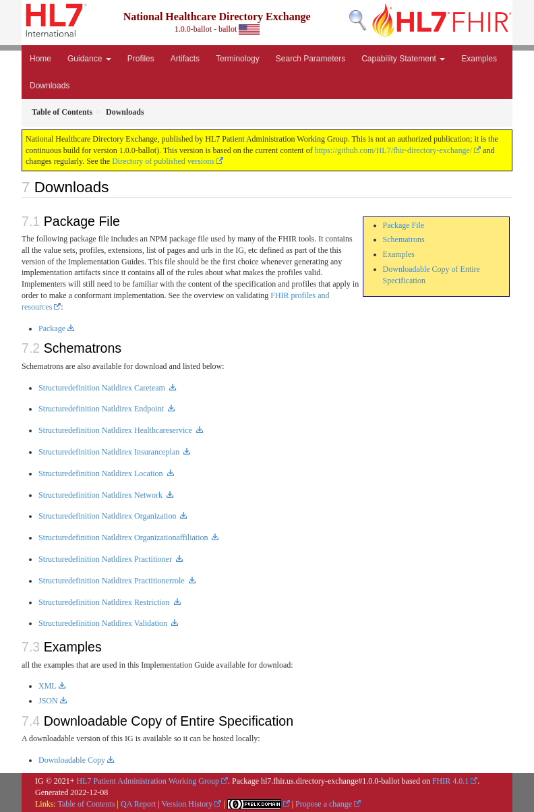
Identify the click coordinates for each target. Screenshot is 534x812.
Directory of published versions (163, 161)
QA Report (138, 804)
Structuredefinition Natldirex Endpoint (102, 408)
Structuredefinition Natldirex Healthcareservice (116, 430)
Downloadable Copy (71, 760)
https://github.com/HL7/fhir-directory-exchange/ (393, 150)
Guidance (89, 58)
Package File (404, 225)
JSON (48, 700)
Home (40, 58)
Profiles (140, 58)
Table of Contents (86, 804)
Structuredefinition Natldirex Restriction (105, 602)
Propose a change (323, 804)
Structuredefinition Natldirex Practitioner (106, 559)
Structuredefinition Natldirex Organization (108, 516)
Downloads (49, 85)
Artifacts (185, 58)
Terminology (238, 58)
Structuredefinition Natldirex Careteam (102, 388)
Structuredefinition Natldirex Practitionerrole (112, 580)
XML (47, 686)
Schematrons (404, 239)
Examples (479, 58)
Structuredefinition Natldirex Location (101, 473)
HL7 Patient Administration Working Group (148, 781)
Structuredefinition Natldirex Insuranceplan (109, 452)
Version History (187, 804)
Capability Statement (403, 58)
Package (51, 328)
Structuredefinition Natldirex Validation (103, 623)
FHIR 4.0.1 (450, 781)
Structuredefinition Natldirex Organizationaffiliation (124, 537)
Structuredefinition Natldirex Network (101, 495)
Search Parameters (310, 58)
